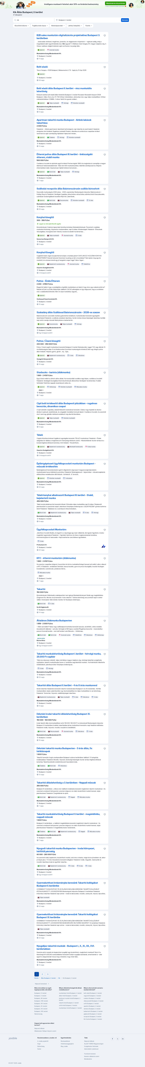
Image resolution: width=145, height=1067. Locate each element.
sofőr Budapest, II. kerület (91, 1003)
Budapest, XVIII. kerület (41, 1001)
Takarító (41, 589)
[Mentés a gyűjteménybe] (105, 36)
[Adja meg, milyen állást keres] (33, 20)
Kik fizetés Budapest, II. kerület (93, 1019)
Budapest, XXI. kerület (40, 1009)
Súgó (38, 1044)
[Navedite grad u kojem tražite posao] (75, 20)
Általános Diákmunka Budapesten (54, 620)
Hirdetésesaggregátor (67, 1044)
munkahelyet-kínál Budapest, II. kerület (70, 1008)
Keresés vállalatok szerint (91, 1056)
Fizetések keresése (90, 1054)
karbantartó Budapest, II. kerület (93, 1011)
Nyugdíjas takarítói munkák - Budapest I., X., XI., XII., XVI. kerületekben (65, 947)
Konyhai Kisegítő (45, 252)
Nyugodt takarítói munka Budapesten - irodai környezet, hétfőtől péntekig (66, 850)
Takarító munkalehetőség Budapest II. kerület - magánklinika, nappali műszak (68, 815)
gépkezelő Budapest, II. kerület (93, 1014)
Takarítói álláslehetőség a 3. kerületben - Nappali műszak (66, 782)
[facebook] (112, 1039)
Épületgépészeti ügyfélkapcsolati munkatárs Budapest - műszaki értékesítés (66, 465)
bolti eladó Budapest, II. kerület (93, 993)
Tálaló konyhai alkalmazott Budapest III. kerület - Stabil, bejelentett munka (65, 496)
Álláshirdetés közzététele (115, 3)
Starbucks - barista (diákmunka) (53, 372)
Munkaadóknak (65, 1041)
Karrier (39, 1049)
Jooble (19, 1063)
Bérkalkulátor (88, 1059)
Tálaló (40, 435)
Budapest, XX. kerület (40, 1006)
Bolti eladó (42, 66)
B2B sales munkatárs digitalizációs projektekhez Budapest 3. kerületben (68, 37)
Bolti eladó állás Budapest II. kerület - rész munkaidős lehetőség (64, 90)
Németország (38, 1014)
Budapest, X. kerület (40, 996)
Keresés (125, 20)
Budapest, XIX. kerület (40, 1003)
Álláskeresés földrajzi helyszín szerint (45, 1031)
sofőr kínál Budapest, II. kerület (68, 1005)
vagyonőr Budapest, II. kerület (92, 996)
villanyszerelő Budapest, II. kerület (94, 1001)
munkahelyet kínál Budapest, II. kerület (70, 993)
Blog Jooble (64, 1046)
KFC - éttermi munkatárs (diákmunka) (56, 558)
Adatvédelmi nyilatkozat (91, 1049)
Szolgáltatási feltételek (91, 1046)
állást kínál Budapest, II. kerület (68, 996)
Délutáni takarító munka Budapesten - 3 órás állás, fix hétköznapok (64, 750)
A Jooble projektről (42, 1041)
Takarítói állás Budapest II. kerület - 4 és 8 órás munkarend (67, 685)
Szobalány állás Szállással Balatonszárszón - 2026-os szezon (68, 312)
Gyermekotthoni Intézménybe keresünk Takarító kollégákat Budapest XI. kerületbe (67, 916)
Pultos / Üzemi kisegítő (48, 341)
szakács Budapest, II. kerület (92, 998)
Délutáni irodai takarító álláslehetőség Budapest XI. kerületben (63, 715)
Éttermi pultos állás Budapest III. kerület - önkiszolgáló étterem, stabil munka (65, 156)
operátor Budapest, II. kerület (92, 1006)
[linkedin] (123, 1039)
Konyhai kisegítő (45, 217)
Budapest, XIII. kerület (40, 998)
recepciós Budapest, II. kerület (92, 1016)
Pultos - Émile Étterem (48, 281)
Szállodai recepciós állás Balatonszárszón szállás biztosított (68, 188)
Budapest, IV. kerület (40, 993)
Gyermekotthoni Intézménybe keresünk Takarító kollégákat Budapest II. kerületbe (67, 884)
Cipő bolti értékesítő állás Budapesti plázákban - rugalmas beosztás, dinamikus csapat (67, 405)
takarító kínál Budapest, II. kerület (69, 1003)
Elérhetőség (40, 1046)
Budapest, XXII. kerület (41, 1011)
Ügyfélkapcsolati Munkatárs (51, 529)
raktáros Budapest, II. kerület (92, 1009)
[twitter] (117, 1039)
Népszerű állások (39, 1028)
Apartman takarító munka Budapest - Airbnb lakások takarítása (64, 121)
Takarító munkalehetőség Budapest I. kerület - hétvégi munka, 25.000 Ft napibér (69, 655)
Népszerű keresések (42, 984)
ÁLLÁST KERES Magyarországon (93, 1044)
